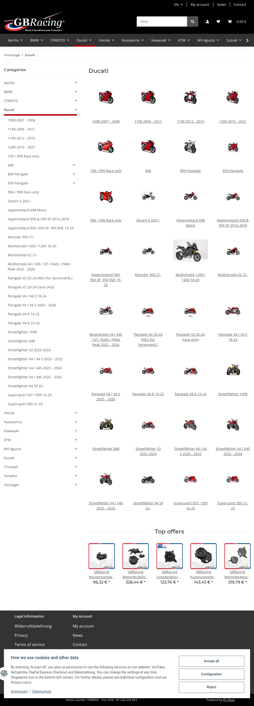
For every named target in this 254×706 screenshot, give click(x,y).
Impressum (20, 691)
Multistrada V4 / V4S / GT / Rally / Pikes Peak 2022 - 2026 (106, 339)
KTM (7, 440)
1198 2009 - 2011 (148, 121)
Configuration (210, 674)
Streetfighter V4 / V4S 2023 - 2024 (35, 368)
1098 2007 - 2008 (106, 121)
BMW (8, 91)
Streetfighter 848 (105, 448)
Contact (240, 4)
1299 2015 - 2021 (232, 121)
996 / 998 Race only (106, 220)
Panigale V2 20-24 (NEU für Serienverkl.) (148, 339)
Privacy (21, 635)
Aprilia (9, 82)
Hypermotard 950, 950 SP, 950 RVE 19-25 (106, 279)
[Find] (162, 21)
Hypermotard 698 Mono (27, 210)
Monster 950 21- (148, 274)
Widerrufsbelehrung (33, 626)
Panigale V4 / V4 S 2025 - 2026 (32, 305)
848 (148, 170)
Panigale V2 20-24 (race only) (31, 287)
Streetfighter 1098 (232, 394)
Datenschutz (42, 691)
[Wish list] (218, 21)
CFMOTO (11, 100)
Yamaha (10, 476)
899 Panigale (190, 170)
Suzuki (9, 458)
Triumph (11, 467)
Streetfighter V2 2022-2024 (29, 350)
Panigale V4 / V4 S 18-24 (27, 296)
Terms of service (30, 644)
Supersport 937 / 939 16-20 (30, 395)
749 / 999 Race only (106, 170)
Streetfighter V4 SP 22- (26, 386)
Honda (9, 413)
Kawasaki (11, 431)
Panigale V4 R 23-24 (190, 394)
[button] (207, 21)
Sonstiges (11, 484)
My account (200, 4)
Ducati (9, 109)
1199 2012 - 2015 (190, 121)
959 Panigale (232, 170)
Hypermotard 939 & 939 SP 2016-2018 (38, 219)
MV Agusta (12, 449)
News (221, 4)
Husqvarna (13, 422)
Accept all (210, 661)
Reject (210, 687)
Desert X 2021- (148, 220)
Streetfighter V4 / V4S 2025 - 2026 (35, 377)
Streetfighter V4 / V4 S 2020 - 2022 (35, 359)
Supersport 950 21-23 (25, 404)
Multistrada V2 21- (233, 274)
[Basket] (237, 21)
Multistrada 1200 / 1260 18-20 (32, 246)
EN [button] (176, 4)
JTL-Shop (229, 700)
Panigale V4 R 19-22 (148, 394)
